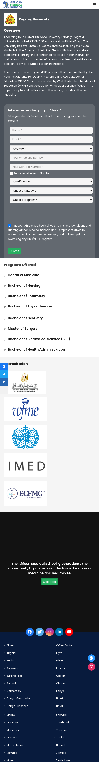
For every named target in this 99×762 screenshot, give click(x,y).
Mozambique (15, 745)
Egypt (59, 653)
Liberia (60, 698)
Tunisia (60, 737)
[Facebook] (30, 632)
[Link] (13, 4)
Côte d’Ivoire (64, 645)
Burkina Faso (15, 676)
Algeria (11, 645)
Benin (10, 660)
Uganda (61, 745)
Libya (59, 706)
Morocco (12, 737)
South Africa (64, 722)
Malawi (11, 715)
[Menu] (94, 4)
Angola (11, 653)
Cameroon (14, 691)
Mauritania (13, 730)
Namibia (12, 753)
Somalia (61, 715)
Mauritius (12, 722)
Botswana (13, 668)
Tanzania (62, 730)
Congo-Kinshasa (17, 706)
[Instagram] (49, 632)
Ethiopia (61, 668)
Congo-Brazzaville (18, 698)
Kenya (60, 691)
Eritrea (60, 660)
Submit (14, 251)
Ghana (60, 683)
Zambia (61, 753)
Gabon (60, 676)
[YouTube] (69, 632)
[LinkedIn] (59, 632)
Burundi (11, 683)
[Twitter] (40, 632)
